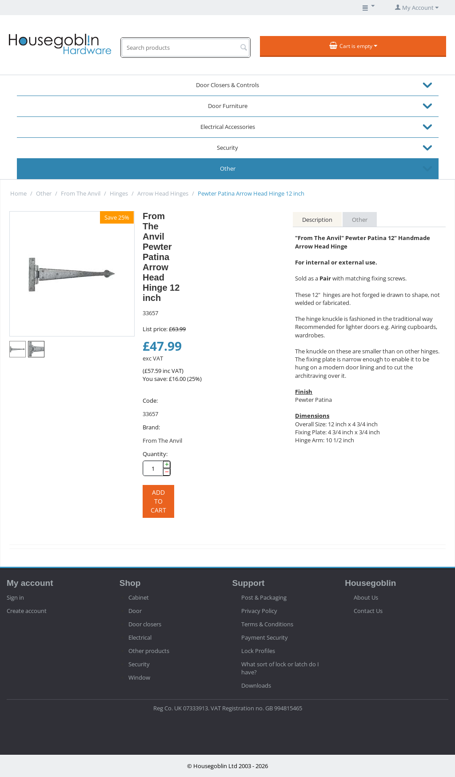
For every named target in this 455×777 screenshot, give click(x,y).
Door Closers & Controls (227, 85)
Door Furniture (227, 106)
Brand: (151, 427)
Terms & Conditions (267, 624)
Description (317, 220)
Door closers (144, 624)
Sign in (15, 597)
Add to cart (158, 501)
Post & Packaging (264, 597)
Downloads (256, 685)
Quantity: (155, 454)
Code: (150, 401)
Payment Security (264, 637)
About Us (366, 597)
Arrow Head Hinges (162, 193)
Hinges (119, 193)
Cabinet (138, 597)
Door (135, 611)
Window (139, 677)
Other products (148, 651)
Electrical (140, 637)
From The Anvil (80, 193)
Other (227, 168)
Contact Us (368, 611)
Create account (27, 611)
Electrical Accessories (227, 127)
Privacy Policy (259, 611)
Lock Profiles (258, 651)
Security (227, 148)
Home (18, 193)
